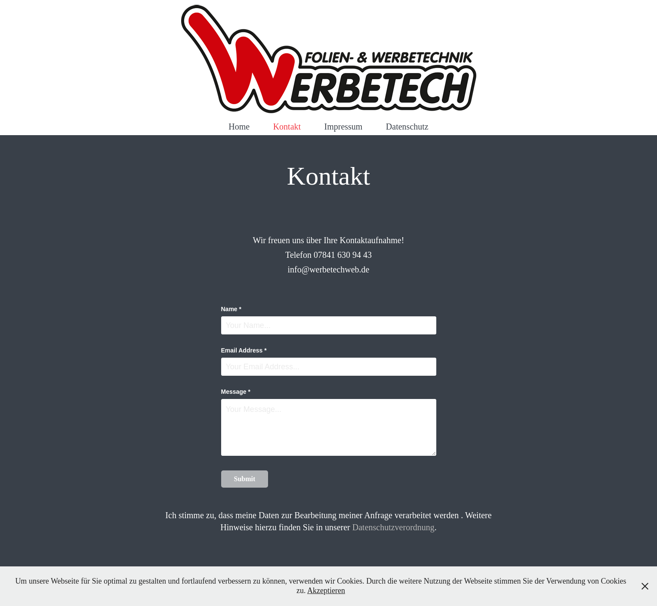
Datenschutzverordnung (393, 527)
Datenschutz (407, 126)
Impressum (343, 126)
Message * (235, 392)
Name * (231, 309)
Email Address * (244, 350)
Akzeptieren (326, 590)
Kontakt (287, 126)
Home (239, 126)
